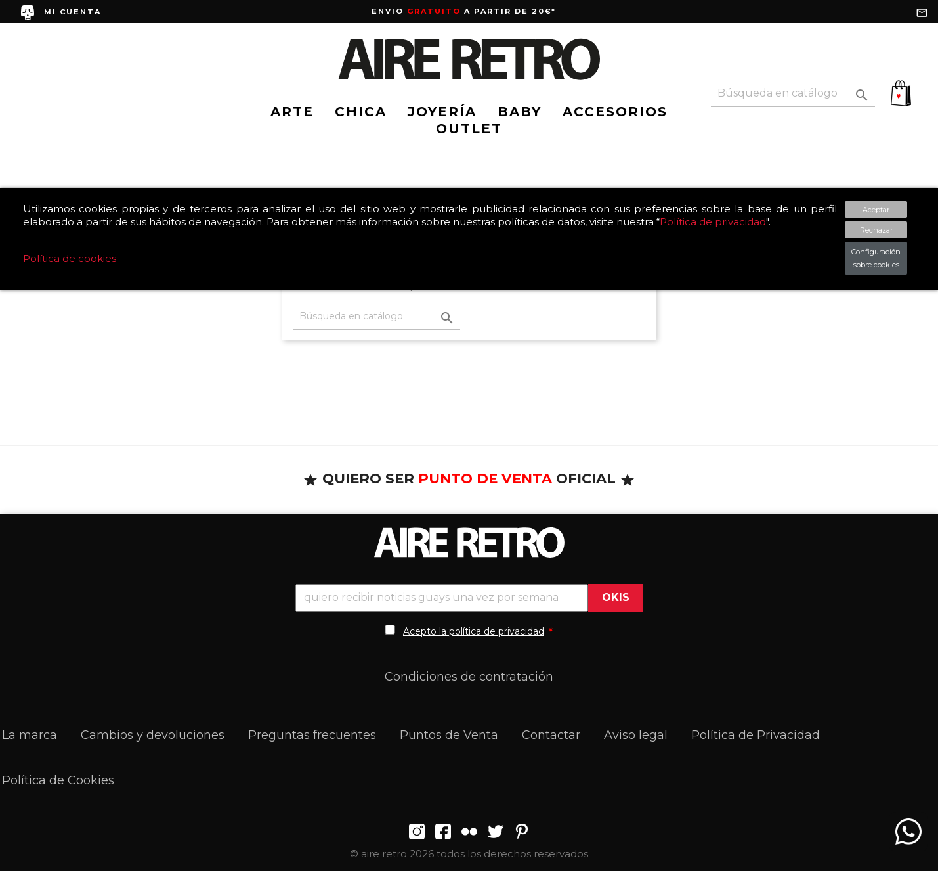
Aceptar (876, 209)
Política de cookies (69, 258)
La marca (29, 735)
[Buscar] (793, 93)
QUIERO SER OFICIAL (469, 478)
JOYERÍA (442, 112)
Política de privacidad (713, 221)
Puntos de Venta (449, 735)
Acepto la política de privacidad (473, 631)
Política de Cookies (58, 780)
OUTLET (469, 129)
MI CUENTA (72, 11)
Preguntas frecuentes (312, 735)
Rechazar (876, 229)
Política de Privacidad (755, 735)
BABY (520, 112)
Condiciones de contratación (469, 676)
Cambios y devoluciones (152, 735)
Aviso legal (636, 735)
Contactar (551, 735)
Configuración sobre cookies (876, 258)
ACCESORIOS (615, 112)
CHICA (361, 112)
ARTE (292, 112)
